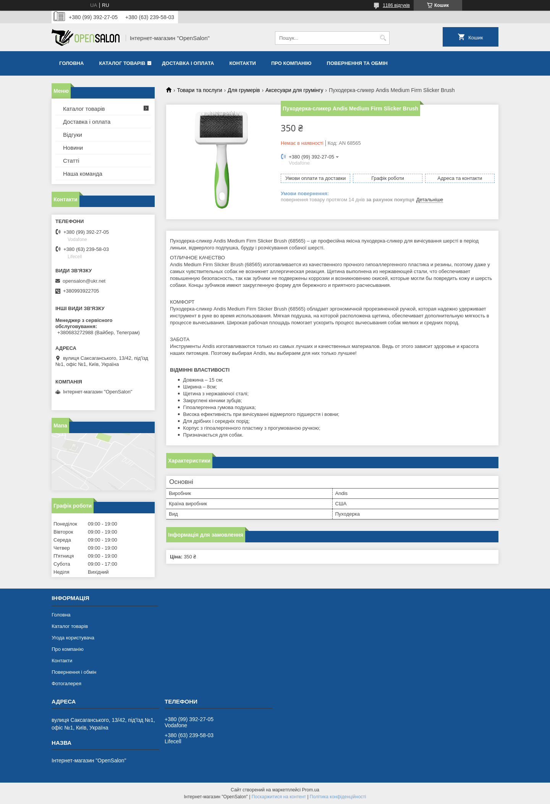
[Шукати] (383, 38)
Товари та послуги (199, 90)
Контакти (242, 63)
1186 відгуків (396, 5)
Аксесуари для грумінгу (294, 90)
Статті (71, 160)
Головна (71, 63)
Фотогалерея (66, 683)
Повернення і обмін (74, 672)
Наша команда (82, 173)
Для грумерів (244, 90)
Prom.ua (310, 790)
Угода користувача (73, 638)
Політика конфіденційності (338, 796)
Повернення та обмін (357, 63)
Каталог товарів (122, 63)
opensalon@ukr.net (84, 281)
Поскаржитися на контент (279, 796)
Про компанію (291, 63)
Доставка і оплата (188, 63)
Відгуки (72, 134)
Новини (73, 147)
